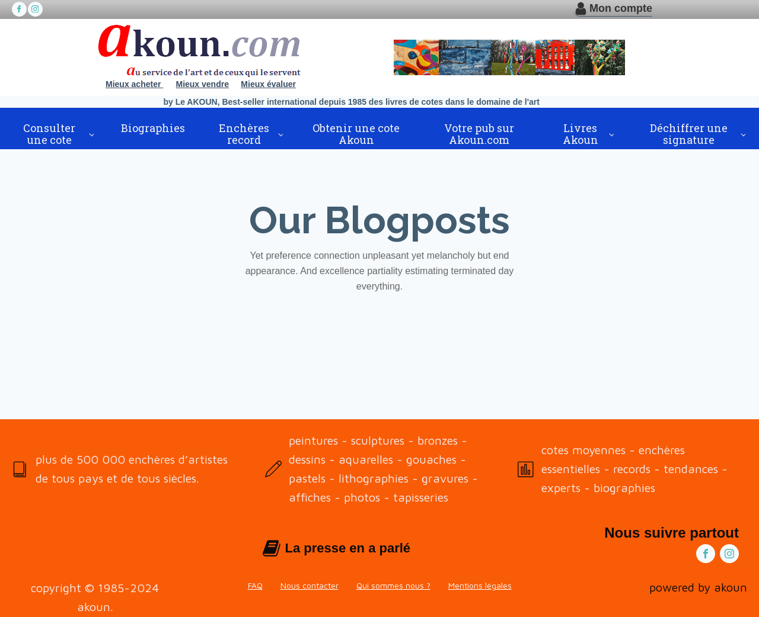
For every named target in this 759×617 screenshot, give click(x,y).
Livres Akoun (580, 134)
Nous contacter (309, 585)
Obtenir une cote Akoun (356, 134)
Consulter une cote (49, 134)
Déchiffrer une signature (689, 134)
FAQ (255, 585)
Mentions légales (480, 585)
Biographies (153, 128)
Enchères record (244, 134)
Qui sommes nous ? (393, 585)
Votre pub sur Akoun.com (479, 134)
